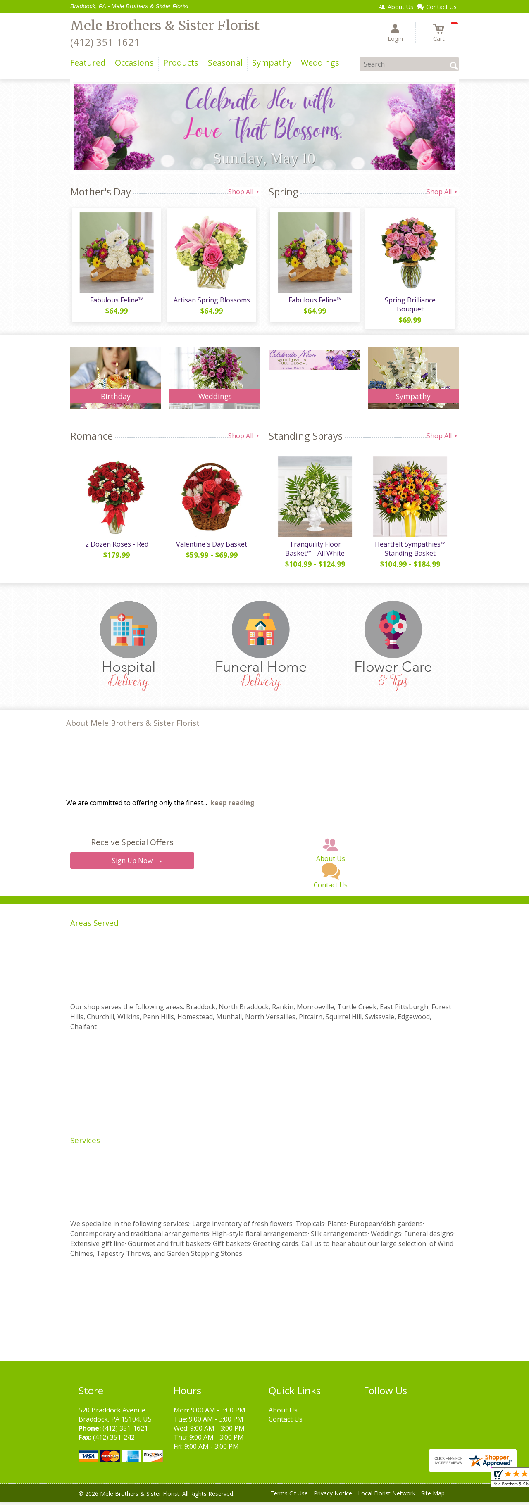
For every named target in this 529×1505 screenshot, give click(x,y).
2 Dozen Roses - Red (116, 547)
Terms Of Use (289, 1496)
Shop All (244, 191)
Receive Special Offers (132, 845)
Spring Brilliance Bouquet (409, 306)
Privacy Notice (333, 1496)
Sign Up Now (132, 864)
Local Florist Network (386, 1496)
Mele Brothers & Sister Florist (165, 25)
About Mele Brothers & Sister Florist (133, 726)
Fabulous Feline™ (116, 301)
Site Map (433, 1496)
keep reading (232, 806)
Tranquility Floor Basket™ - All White (314, 552)
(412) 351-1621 (105, 42)
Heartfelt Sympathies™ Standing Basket (409, 552)
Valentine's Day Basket (210, 547)
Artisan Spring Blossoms (211, 301)
